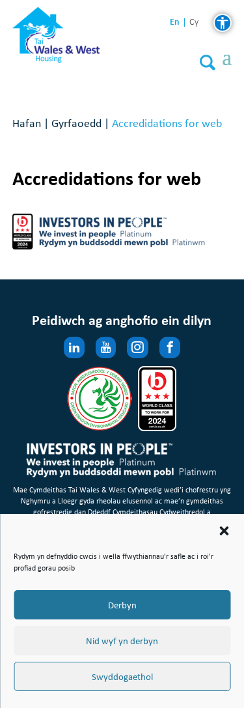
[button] (223, 530)
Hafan (26, 122)
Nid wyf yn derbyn (122, 641)
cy (193, 22)
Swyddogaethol (122, 677)
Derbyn (122, 605)
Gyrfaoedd (76, 122)
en (175, 21)
